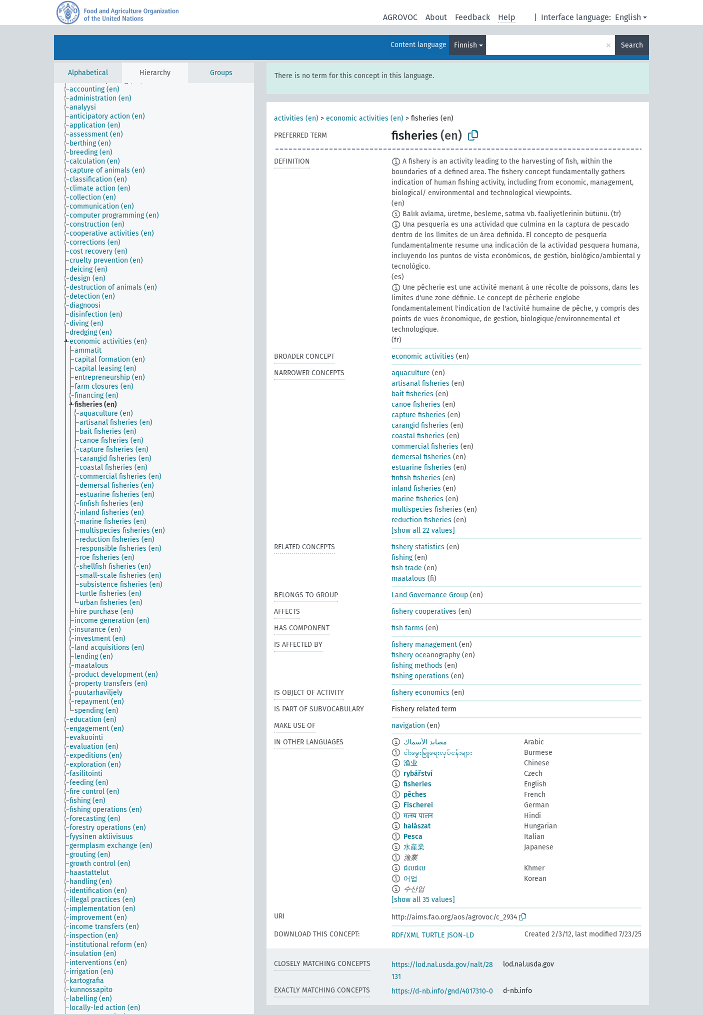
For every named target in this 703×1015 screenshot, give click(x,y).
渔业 (411, 763)
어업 (411, 878)
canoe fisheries (416, 404)
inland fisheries (416, 488)
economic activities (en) (365, 118)
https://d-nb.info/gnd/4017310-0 (442, 991)
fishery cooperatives (424, 611)
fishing (402, 557)
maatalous (409, 578)
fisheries (418, 784)
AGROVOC (400, 17)
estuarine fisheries (422, 467)
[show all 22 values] (423, 530)
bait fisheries (413, 394)
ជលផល (415, 868)
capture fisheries (419, 415)
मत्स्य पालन (418, 815)
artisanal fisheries (421, 383)
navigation (408, 725)
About (436, 17)
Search (632, 45)
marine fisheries (418, 499)
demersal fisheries (421, 457)
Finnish (465, 45)
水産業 (414, 847)
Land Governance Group (430, 595)
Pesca (413, 836)
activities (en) (296, 118)
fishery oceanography (426, 655)
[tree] (154, 548)
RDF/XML (406, 935)
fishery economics (421, 692)
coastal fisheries (418, 436)
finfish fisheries (416, 478)
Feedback (472, 17)
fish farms (408, 628)
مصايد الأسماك (425, 742)
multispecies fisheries (427, 509)
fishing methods (417, 665)
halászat (417, 826)
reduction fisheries (422, 520)
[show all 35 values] (423, 899)
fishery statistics (418, 547)
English (628, 17)
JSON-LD (460, 935)
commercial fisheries (425, 446)
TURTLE (433, 935)
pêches (415, 794)
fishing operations (420, 676)
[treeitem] (98, 89)
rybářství (418, 773)
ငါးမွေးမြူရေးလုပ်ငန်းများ (438, 752)
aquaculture (411, 373)
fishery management (424, 644)
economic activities (423, 356)
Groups (221, 73)
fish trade (407, 568)
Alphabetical (88, 73)
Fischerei (418, 805)
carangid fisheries (420, 425)
